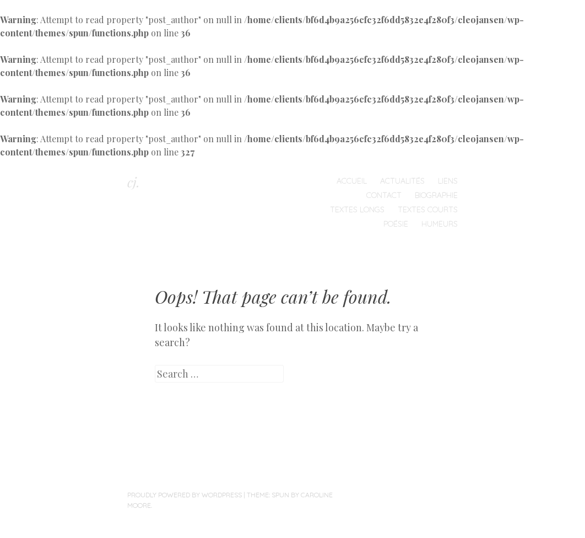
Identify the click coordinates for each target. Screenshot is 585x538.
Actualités (402, 181)
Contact (384, 195)
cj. (133, 182)
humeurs (439, 224)
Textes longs (357, 209)
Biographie (436, 195)
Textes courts (428, 209)
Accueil (352, 181)
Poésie (395, 224)
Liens (448, 181)
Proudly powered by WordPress (184, 495)
